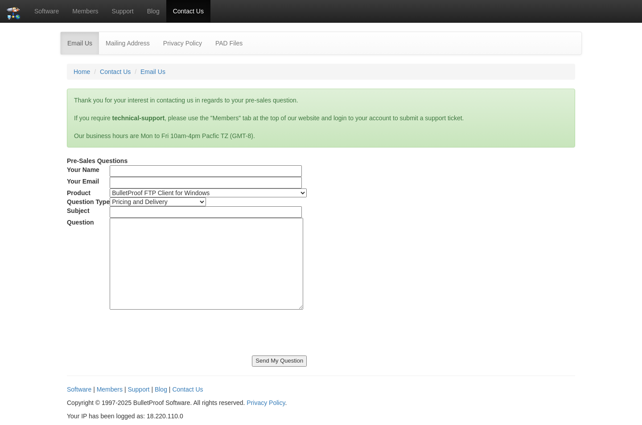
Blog (153, 11)
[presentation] (134, 329)
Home (82, 71)
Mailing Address (128, 43)
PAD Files (229, 43)
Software (46, 11)
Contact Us (188, 11)
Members (85, 11)
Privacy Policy (182, 43)
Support (123, 11)
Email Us (83, 42)
